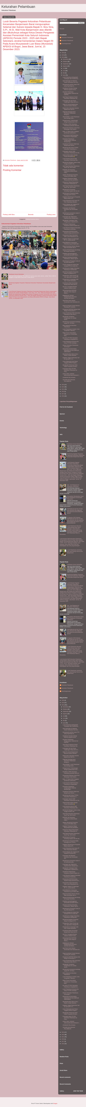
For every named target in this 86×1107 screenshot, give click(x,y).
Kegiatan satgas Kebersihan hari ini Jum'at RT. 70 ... (71, 358)
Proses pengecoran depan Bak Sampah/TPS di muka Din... (71, 265)
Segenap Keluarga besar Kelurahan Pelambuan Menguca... (69, 113)
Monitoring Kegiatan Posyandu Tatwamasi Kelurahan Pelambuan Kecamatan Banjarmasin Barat (75, 455)
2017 (63, 393)
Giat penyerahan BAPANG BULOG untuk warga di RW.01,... (69, 292)
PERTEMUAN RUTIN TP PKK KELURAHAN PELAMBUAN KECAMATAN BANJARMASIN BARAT (75, 511)
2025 (63, 55)
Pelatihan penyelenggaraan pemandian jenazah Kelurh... (71, 254)
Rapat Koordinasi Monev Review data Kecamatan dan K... (71, 247)
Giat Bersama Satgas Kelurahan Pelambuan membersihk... (71, 269)
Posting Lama (51, 214)
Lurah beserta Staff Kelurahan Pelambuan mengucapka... (70, 136)
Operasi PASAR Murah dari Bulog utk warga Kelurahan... (71, 250)
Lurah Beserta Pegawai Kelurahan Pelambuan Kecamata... (71, 228)
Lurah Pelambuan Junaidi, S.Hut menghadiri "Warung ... (71, 329)
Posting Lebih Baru (9, 214)
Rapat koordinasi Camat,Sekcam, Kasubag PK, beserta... (71, 306)
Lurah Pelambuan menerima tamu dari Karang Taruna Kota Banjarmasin (75, 551)
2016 (63, 396)
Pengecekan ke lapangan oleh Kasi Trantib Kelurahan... (70, 280)
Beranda (30, 214)
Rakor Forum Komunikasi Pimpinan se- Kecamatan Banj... (70, 334)
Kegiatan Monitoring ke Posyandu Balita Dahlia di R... (71, 197)
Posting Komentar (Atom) (32, 219)
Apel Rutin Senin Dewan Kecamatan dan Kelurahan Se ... (71, 302)
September (66, 63)
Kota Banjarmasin (66, 43)
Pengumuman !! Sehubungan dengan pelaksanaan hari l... (71, 121)
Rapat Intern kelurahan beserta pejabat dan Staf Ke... (71, 108)
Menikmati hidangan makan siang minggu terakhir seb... (71, 163)
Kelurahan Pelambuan (18, 7)
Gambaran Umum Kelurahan (16, 274)
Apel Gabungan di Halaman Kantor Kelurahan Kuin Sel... (71, 81)
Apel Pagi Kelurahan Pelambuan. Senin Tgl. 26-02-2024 (71, 166)
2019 (63, 391)
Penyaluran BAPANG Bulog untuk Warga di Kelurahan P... (71, 310)
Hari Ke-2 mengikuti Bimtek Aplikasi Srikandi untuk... (70, 287)
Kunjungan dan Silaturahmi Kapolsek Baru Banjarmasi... (71, 217)
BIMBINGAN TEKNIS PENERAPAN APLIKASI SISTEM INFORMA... (70, 297)
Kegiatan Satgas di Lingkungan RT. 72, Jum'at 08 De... (71, 239)
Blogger (55, 1103)
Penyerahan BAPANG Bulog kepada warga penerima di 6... (71, 232)
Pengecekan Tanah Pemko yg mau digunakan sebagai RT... (71, 276)
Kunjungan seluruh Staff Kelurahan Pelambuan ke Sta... (71, 152)
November (66, 59)
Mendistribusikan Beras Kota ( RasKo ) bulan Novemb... (70, 354)
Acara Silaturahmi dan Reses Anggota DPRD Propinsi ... (70, 362)
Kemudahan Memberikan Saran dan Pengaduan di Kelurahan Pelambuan (75, 498)
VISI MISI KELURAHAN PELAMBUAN (69, 380)
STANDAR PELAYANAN (69, 377)
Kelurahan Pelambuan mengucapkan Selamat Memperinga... (69, 140)
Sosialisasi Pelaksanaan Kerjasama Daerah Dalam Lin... (71, 224)
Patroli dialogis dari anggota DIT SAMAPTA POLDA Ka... (71, 205)
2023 (63, 384)
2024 (63, 57)
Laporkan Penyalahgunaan (68, 401)
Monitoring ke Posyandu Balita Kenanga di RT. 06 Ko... (70, 194)
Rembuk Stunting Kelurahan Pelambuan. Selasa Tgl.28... (71, 258)
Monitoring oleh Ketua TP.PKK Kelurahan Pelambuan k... (70, 148)
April (64, 75)
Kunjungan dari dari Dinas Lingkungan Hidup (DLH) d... (71, 101)
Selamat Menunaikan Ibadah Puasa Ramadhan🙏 (70, 155)
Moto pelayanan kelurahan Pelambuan (69, 326)
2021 (63, 389)
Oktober (65, 61)
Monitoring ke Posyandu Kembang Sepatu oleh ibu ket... (71, 190)
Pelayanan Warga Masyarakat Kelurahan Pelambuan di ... (70, 182)
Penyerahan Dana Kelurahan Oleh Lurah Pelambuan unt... (71, 235)
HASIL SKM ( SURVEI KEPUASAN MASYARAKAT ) (71, 374)
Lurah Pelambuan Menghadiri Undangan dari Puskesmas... (71, 78)
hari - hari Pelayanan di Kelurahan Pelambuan (73, 485)
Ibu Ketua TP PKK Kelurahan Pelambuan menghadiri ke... (70, 338)
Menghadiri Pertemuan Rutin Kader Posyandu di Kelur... (70, 365)
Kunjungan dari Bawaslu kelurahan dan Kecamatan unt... (70, 209)
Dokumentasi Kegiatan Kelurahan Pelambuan (16, 223)
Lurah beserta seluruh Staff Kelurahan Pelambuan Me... (70, 159)
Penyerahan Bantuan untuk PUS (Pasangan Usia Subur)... (71, 128)
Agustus (65, 66)
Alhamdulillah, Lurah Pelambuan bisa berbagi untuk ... (71, 117)
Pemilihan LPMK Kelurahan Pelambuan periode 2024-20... (71, 124)
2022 (63, 387)
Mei (64, 73)
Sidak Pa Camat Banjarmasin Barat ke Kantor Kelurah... (70, 105)
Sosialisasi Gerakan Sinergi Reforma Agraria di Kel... (70, 89)
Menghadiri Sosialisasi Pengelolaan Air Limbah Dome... (69, 318)
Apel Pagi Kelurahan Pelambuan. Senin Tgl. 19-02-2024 (71, 186)
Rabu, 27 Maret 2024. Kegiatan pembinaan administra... (71, 132)
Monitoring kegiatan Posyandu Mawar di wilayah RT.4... (70, 272)
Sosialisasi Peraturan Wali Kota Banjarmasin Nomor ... (71, 144)
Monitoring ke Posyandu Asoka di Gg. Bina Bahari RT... (71, 261)
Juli (64, 68)
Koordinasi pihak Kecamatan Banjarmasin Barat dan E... (70, 283)
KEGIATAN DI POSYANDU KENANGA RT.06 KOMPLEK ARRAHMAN (71, 350)
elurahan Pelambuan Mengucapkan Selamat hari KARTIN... (70, 93)
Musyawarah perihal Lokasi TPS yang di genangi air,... (71, 85)
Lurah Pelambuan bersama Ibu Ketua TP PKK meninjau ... (71, 342)
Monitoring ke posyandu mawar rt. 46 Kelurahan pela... (71, 213)
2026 (63, 52)
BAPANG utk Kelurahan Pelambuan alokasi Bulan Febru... (70, 171)
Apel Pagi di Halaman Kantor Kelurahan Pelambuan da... (70, 97)
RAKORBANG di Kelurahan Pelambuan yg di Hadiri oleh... (71, 243)
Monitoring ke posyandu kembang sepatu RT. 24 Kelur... (71, 322)
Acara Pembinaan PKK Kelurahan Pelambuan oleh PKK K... (71, 313)
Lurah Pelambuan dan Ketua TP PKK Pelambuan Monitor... (71, 201)
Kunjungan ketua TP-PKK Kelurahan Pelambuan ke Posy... (70, 370)
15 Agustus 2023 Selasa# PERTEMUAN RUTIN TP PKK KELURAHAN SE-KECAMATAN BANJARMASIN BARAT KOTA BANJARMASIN (75, 520)
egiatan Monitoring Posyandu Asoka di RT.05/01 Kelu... (70, 175)
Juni (64, 70)
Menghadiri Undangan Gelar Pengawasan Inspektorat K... (71, 221)
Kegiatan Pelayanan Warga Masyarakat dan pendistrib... (71, 179)
